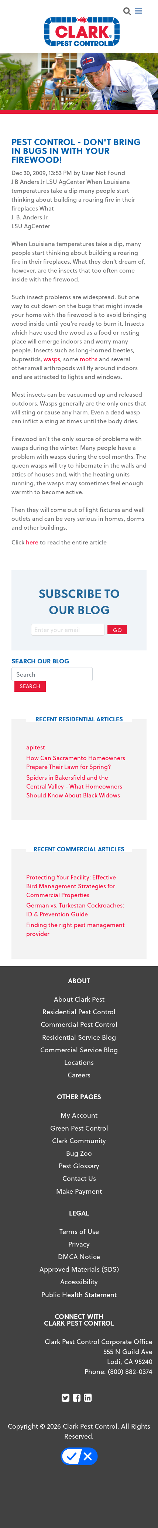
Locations (79, 1062)
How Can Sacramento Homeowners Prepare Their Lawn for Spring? (75, 762)
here (32, 542)
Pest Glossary (79, 1165)
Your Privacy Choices (83, 1456)
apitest (35, 747)
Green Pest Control (79, 1128)
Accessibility (79, 1281)
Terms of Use (79, 1231)
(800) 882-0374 (130, 1371)
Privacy (79, 1244)
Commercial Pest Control (79, 1024)
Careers (79, 1075)
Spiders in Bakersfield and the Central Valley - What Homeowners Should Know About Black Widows (74, 786)
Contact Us (79, 1178)
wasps (52, 359)
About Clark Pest (79, 999)
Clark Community (79, 1140)
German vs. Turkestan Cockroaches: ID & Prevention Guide (75, 909)
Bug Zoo (79, 1153)
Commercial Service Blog (79, 1049)
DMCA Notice (79, 1256)
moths (88, 359)
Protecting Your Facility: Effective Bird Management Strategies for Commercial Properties (71, 886)
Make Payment (79, 1191)
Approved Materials (70, 1269)
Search (30, 686)
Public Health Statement (79, 1294)
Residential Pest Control (79, 1011)
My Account (79, 1115)
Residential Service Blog (79, 1037)
